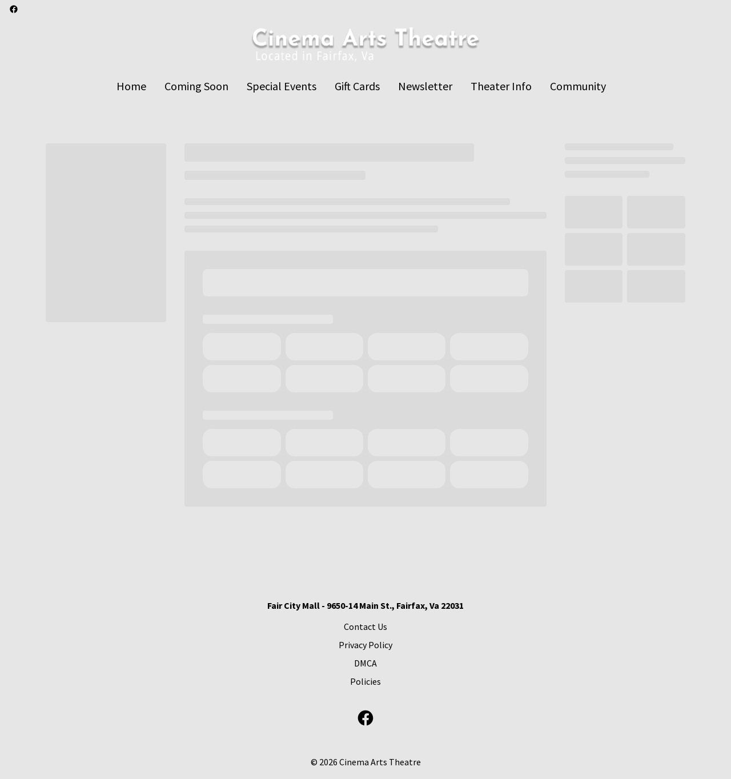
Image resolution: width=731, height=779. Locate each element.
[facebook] (13, 9)
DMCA (365, 663)
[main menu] (361, 86)
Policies (365, 681)
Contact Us (365, 626)
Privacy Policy (365, 644)
